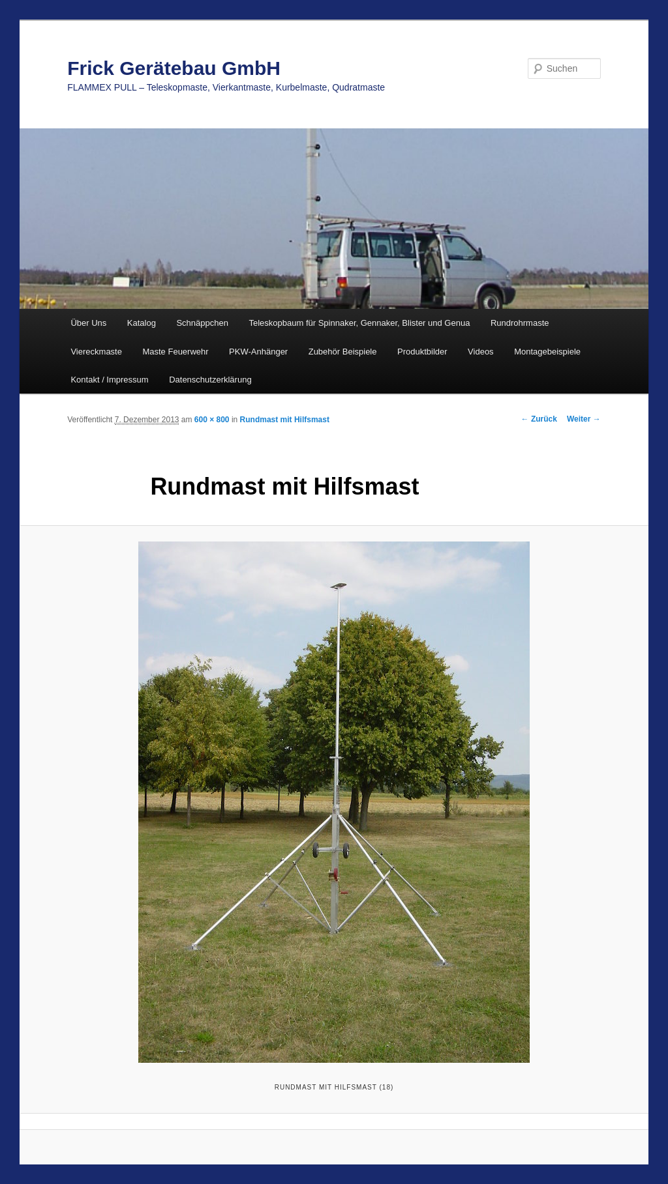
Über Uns (88, 323)
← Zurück (539, 419)
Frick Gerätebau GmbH (174, 68)
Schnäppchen (202, 323)
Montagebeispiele (547, 351)
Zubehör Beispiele (343, 351)
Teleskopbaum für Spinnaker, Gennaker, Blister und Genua (359, 323)
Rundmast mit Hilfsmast (284, 419)
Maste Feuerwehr (175, 351)
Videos (481, 351)
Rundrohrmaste (520, 323)
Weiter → (584, 419)
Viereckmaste (96, 351)
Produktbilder (422, 351)
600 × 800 (212, 419)
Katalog (141, 323)
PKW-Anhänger (258, 351)
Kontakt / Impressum (109, 379)
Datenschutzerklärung (210, 379)
